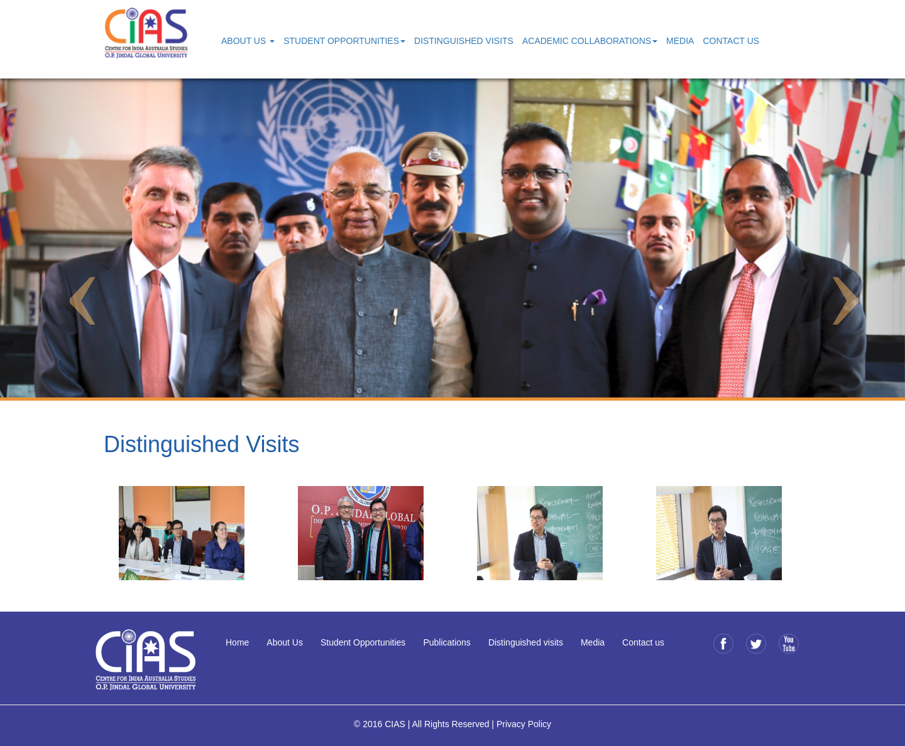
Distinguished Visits (463, 41)
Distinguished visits (525, 642)
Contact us (643, 642)
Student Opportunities (363, 642)
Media (680, 41)
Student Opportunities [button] (344, 41)
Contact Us (731, 41)
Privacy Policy (523, 724)
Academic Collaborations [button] (589, 41)
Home (237, 642)
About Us (284, 642)
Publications (447, 642)
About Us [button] (248, 41)
